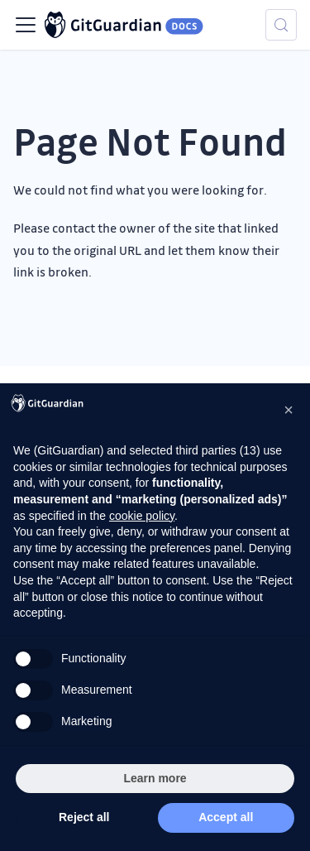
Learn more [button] (154, 778)
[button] (288, 410)
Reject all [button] (84, 817)
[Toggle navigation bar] (25, 24)
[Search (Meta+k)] (281, 25)
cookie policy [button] (141, 515)
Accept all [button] (225, 817)
